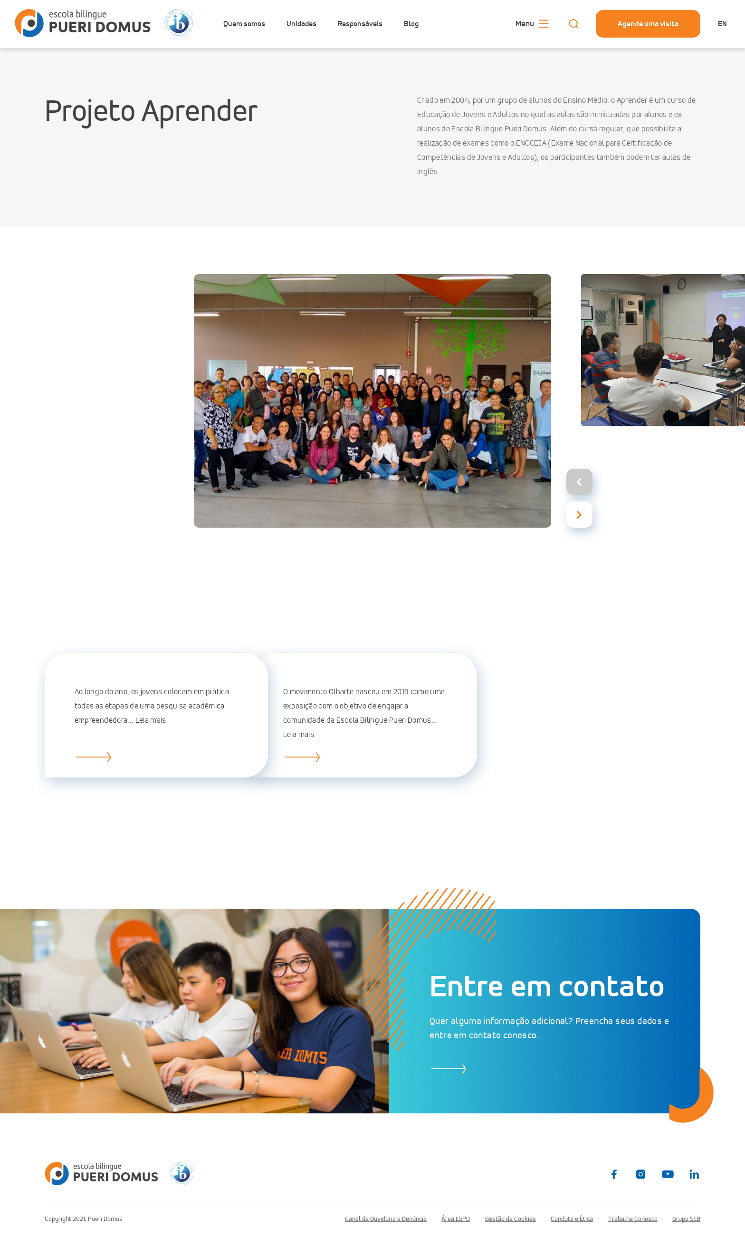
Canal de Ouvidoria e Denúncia (386, 1219)
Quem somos (244, 24)
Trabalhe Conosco (633, 1219)
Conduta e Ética (572, 1219)
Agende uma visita (648, 23)
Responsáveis (360, 24)
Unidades (301, 24)
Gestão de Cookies (510, 1219)
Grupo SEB (686, 1219)
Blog (411, 24)
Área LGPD (455, 1219)
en (722, 23)
